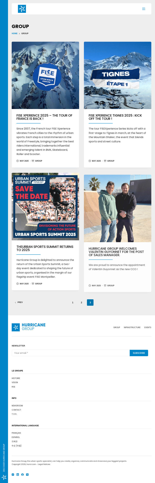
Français (16, 433)
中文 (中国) (16, 445)
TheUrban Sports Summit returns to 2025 (44, 258)
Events (147, 327)
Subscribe (139, 353)
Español (16, 437)
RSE (13, 386)
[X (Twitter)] (27, 474)
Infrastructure (132, 327)
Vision (15, 382)
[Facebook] (22, 474)
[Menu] (143, 8)
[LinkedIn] (17, 474)
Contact (16, 409)
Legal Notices (44, 464)
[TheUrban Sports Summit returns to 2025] (45, 216)
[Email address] (71, 353)
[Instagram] (13, 474)
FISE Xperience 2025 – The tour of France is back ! (44, 117)
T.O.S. (14, 414)
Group (38, 161)
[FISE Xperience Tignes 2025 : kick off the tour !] (117, 76)
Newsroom (17, 405)
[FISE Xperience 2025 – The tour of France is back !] (45, 75)
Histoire (16, 378)
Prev (19, 302)
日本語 (14, 441)
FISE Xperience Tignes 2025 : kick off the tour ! (115, 118)
